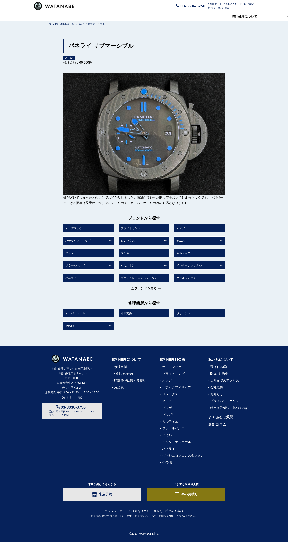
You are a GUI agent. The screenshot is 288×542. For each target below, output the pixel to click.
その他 (69, 325)
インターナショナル (189, 265)
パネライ (71, 277)
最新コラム (246, 16)
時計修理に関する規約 (130, 380)
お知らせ (216, 394)
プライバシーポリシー (226, 401)
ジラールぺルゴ (75, 265)
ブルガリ (126, 253)
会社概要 (216, 387)
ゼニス (180, 240)
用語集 (119, 387)
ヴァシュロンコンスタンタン (139, 277)
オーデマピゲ (73, 228)
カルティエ (183, 253)
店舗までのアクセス (224, 380)
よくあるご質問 (147, 16)
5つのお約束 (219, 373)
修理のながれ (123, 373)
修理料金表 (98, 16)
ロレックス (128, 240)
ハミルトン (128, 265)
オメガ (180, 228)
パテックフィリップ (78, 240)
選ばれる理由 (219, 367)
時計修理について (47, 16)
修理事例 (120, 367)
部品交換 (126, 313)
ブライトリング (130, 228)
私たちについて (198, 16)
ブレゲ (69, 253)
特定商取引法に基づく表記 (229, 408)
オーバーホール (75, 313)
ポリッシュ (183, 313)
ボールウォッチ (186, 277)
